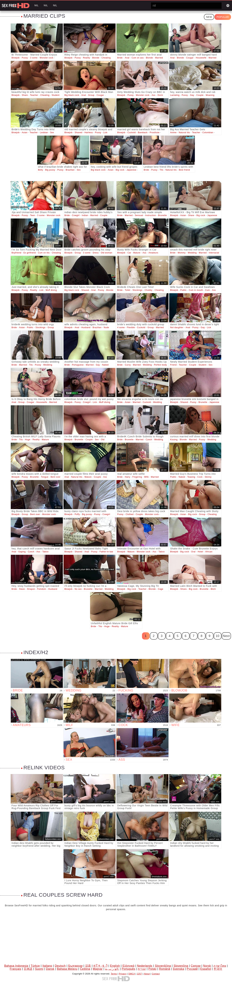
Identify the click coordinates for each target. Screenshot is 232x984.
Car (129, 253)
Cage (160, 589)
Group (91, 95)
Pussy (25, 58)
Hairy (127, 477)
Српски (196, 965)
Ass (153, 95)
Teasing (191, 477)
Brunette (162, 215)
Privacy (122, 974)
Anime (173, 132)
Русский (192, 968)
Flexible (131, 327)
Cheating (106, 58)
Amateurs (153, 253)
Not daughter (176, 327)
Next (226, 636)
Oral (193, 551)
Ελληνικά (128, 965)
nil (36, 5)
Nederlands (144, 965)
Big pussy (50, 170)
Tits (161, 170)
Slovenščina (163, 965)
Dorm (160, 95)
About (147, 974)
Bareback (143, 132)
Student (56, 95)
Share (25, 95)
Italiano (47, 965)
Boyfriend (16, 253)
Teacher (34, 95)
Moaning (210, 95)
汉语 (88, 965)
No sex (78, 589)
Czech (149, 439)
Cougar (190, 58)
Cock (200, 477)
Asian (24, 132)
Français (15, 968)
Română (164, 968)
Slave (22, 589)
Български (75, 965)
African (209, 551)
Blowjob (16, 58)
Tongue (44, 477)
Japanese (131, 170)
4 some (121, 327)
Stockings (137, 290)
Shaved (78, 132)
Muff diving (51, 290)
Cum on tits (44, 253)
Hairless (89, 132)
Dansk (50, 968)
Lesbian (44, 132)
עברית (142, 968)
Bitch (213, 589)
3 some (33, 58)
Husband (85, 327)
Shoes (183, 589)
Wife (146, 477)
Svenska (178, 968)
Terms (114, 974)
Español (205, 968)
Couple (200, 95)
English (115, 965)
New (209, 17)
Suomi (39, 968)
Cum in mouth (196, 290)
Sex (52, 132)
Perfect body (160, 365)
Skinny (208, 477)
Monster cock (46, 58)
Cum (207, 290)
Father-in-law (106, 551)
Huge (27, 439)
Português (128, 968)
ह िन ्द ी (101, 965)
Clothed (130, 514)
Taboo (45, 551)
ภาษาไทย (219, 965)
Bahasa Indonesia (16, 965)
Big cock (120, 170)
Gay (192, 95)
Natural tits (184, 132)
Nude (106, 327)
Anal (127, 58)
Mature (136, 253)
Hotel (200, 551)
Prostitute (155, 132)
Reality (86, 58)
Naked (105, 365)
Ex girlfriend (29, 253)
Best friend (184, 170)
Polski (152, 968)
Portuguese (78, 365)
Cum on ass (138, 58)
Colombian (207, 132)
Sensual (139, 215)
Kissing (174, 439)
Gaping (22, 551)
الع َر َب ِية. (112, 968)
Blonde (95, 58)
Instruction (150, 215)
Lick (105, 132)
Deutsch (60, 965)
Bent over (56, 477)
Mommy (182, 253)
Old (102, 439)
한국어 (218, 968)
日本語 (28, 968)
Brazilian (70, 170)
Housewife (201, 58)
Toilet (127, 290)
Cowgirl (76, 215)
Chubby (148, 290)
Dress (96, 253)
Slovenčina (181, 965)
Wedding (192, 253)
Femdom (41, 589)
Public (183, 290)
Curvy (128, 365)
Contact (156, 974)
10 (217, 636)
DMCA (131, 974)
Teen (32, 215)
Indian (85, 215)
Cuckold (132, 132)
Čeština (85, 968)
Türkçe (35, 965)
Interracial (214, 253)
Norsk (207, 965)
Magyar (98, 968)
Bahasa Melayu (67, 968)
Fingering (137, 477)
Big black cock (71, 95)
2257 (139, 974)
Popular (223, 17)
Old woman (106, 253)
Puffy (77, 514)
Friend (173, 365)
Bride (120, 58)
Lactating (174, 95)
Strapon (31, 589)
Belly (40, 170)
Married (159, 58)
